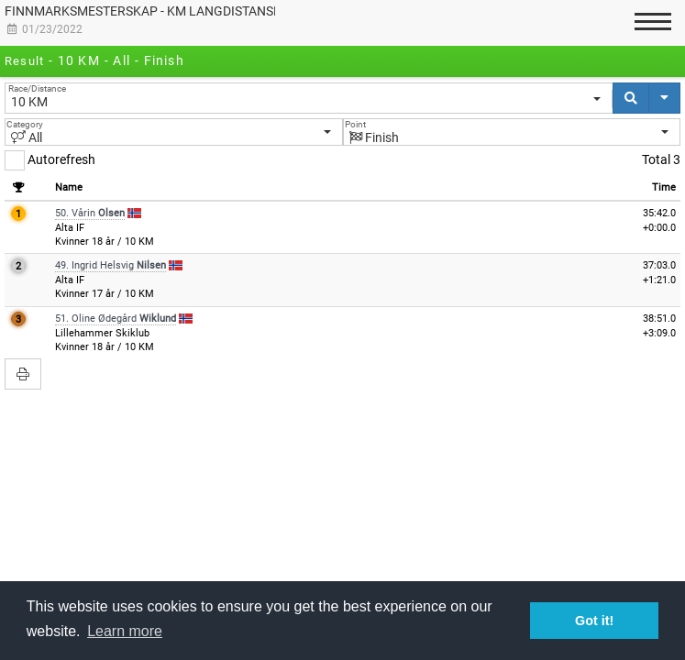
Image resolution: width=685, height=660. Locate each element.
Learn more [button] (124, 631)
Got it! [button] (594, 620)
